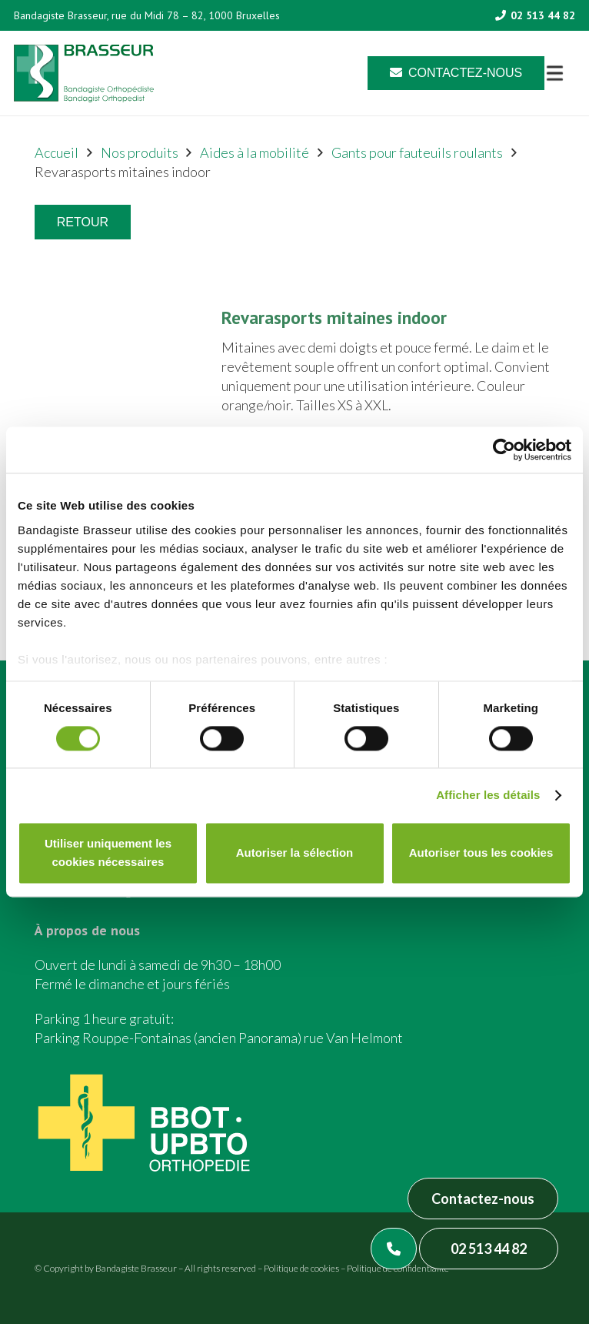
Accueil (56, 152)
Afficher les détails (488, 794)
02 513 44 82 (489, 1248)
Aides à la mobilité (254, 152)
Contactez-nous (482, 1198)
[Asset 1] (84, 73)
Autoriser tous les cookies (481, 853)
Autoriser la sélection (295, 853)
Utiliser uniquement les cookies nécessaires (108, 853)
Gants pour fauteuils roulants (417, 152)
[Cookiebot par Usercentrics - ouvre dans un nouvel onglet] (504, 449)
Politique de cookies (301, 1268)
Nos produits (139, 152)
